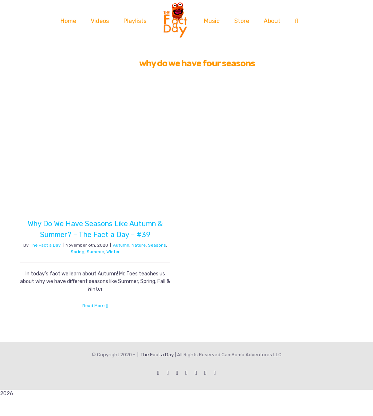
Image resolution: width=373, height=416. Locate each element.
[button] (296, 21)
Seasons (157, 245)
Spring (78, 251)
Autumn (121, 245)
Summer (95, 251)
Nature (138, 245)
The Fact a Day (45, 245)
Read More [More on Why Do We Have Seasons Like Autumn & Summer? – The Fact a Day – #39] (93, 305)
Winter (113, 251)
